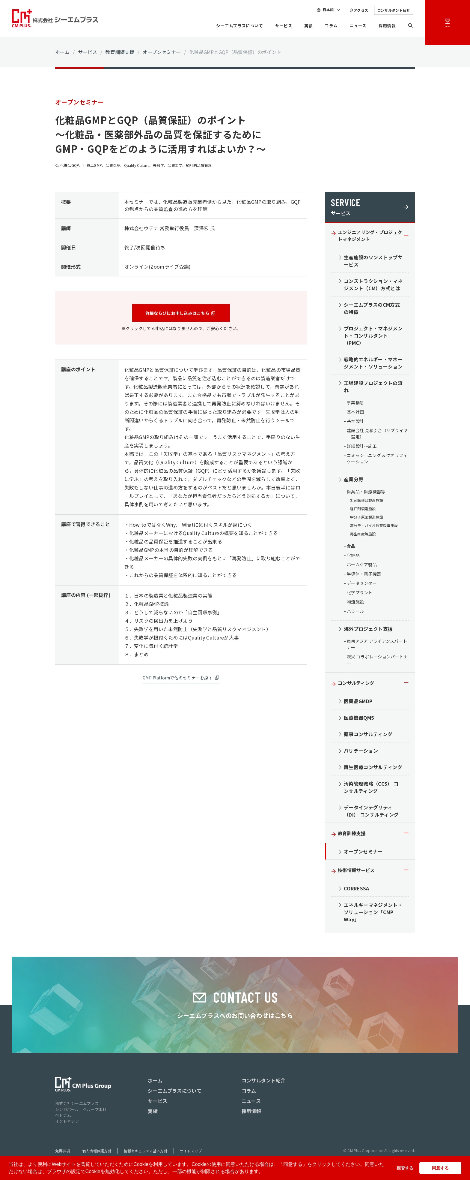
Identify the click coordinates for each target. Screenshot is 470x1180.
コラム (325, 25)
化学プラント (360, 595)
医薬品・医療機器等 (366, 494)
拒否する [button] (405, 1168)
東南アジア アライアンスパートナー (377, 646)
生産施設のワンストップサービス (373, 263)
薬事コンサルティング (368, 736)
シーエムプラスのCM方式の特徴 (372, 310)
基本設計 (355, 423)
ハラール (355, 613)
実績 (301, 25)
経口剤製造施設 (363, 510)
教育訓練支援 (120, 52)
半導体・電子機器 (364, 576)
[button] (265, 1172)
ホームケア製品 (362, 567)
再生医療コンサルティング (373, 769)
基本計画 (355, 414)
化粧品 (353, 557)
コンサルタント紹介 (393, 10)
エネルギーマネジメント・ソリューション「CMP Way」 (373, 914)
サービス (274, 25)
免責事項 (62, 1152)
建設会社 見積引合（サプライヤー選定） (377, 435)
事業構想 (355, 405)
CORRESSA (356, 890)
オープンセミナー (162, 52)
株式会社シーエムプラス (77, 1105)
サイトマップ (191, 1152)
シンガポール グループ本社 (80, 1111)
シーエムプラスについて (226, 25)
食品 (351, 548)
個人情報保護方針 (97, 1152)
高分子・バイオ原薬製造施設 (374, 527)
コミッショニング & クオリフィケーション (377, 460)
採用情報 (386, 25)
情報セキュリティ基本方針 (146, 1152)
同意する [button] (440, 1168)
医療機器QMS (359, 719)
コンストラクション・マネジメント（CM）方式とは (373, 286)
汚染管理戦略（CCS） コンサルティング (371, 789)
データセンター (362, 585)
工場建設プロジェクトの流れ (373, 388)
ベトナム (63, 1117)
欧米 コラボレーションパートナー (377, 662)
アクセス (361, 10)
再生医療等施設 (363, 535)
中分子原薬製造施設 (366, 519)
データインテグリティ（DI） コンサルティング (371, 813)
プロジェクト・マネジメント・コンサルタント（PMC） (373, 337)
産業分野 (353, 481)
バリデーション (361, 752)
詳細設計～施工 (362, 448)
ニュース (354, 25)
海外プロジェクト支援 (368, 630)
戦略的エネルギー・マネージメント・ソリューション (373, 365)
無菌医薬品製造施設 (366, 502)
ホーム (62, 52)
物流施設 (355, 604)
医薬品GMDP (358, 703)
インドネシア (67, 1123)
